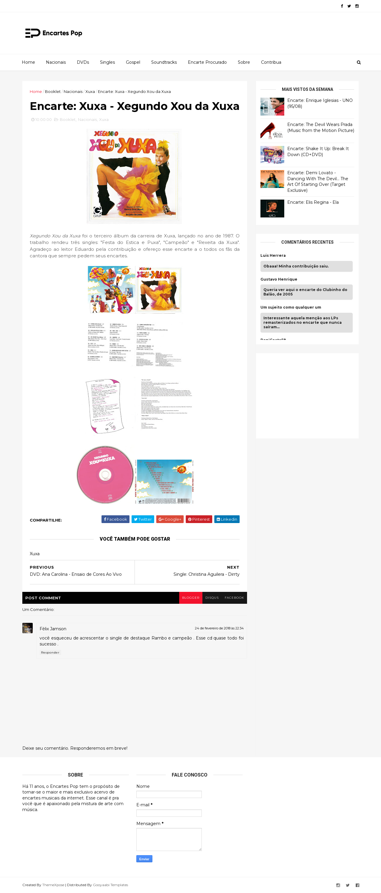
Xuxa (90, 91)
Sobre (244, 62)
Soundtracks (164, 62)
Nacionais (56, 62)
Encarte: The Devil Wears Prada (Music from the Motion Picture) (320, 127)
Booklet (53, 91)
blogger (190, 598)
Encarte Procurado (207, 62)
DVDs (83, 62)
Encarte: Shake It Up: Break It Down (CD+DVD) (318, 151)
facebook (234, 598)
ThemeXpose (53, 885)
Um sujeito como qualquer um (290, 307)
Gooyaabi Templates (110, 885)
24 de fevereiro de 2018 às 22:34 (219, 628)
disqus (212, 598)
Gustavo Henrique (278, 279)
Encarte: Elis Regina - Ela (313, 202)
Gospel (133, 62)
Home (28, 62)
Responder (50, 652)
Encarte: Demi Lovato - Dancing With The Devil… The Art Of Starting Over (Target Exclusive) (317, 181)
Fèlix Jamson (53, 628)
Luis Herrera (273, 255)
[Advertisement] (305, 395)
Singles (107, 62)
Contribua (271, 62)
